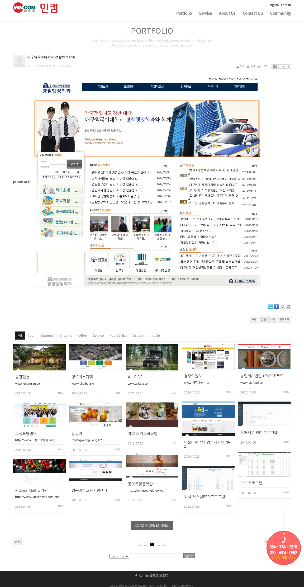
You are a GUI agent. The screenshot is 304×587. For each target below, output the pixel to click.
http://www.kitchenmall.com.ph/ (37, 497)
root (61, 392)
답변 (263, 319)
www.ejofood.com (252, 382)
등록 (17, 542)
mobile (154, 335)
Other (82, 335)
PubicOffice (118, 335)
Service (205, 13)
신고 (241, 66)
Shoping (66, 335)
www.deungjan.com (28, 383)
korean (286, 5)
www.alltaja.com (139, 383)
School (138, 335)
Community (280, 13)
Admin (141, 575)
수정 (254, 319)
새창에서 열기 (159, 575)
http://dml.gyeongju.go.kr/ (145, 490)
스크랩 (263, 66)
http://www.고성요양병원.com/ (35, 440)
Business (47, 335)
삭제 (272, 319)
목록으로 (284, 319)
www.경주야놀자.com (198, 382)
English (274, 5)
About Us (227, 13)
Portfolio (184, 13)
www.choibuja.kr (82, 383)
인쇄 (251, 66)
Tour (31, 335)
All (20, 335)
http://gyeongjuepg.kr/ (86, 440)
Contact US (253, 13)
